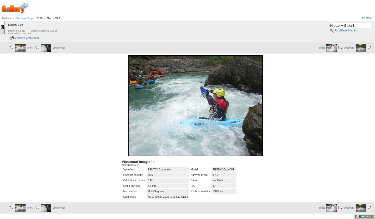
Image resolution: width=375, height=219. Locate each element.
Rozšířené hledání (346, 30)
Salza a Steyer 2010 (29, 18)
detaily (134, 165)
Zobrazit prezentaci (27, 38)
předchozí (53, 47)
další (328, 47)
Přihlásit (367, 18)
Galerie (7, 18)
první (24, 47)
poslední (355, 47)
